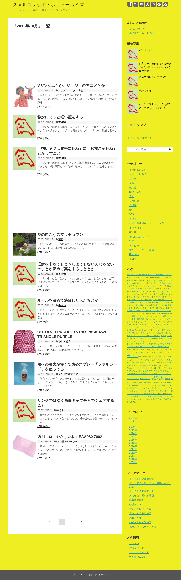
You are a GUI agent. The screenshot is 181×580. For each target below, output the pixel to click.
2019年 (133, 430)
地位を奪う (145, 90)
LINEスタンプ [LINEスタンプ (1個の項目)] (150, 280)
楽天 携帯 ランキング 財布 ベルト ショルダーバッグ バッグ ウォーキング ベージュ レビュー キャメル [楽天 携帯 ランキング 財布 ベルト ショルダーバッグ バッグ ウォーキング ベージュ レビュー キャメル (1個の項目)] (149, 388)
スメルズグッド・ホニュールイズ (48, 4)
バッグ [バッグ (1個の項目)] (163, 336)
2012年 (133, 452)
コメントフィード (139, 552)
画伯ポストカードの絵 (141, 33)
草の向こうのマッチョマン (60, 234)
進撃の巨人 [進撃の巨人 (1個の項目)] (155, 399)
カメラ (133, 178)
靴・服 (133, 232)
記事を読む (43, 106)
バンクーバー (146, 50)
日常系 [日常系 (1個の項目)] (167, 379)
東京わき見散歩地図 (140, 513)
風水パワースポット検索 (142, 527)
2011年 (133, 456)
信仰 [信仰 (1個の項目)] (140, 356)
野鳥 (131, 241)
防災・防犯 (135, 192)
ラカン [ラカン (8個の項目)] (132, 356)
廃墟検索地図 (136, 500)
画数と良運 (135, 518)
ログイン (134, 543)
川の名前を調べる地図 (141, 495)
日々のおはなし (137, 169)
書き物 (62, 122)
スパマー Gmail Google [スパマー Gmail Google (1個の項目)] (160, 313)
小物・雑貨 (64, 341)
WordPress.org (137, 556)
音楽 (131, 196)
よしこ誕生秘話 (137, 28)
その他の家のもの (68, 374)
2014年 (133, 446)
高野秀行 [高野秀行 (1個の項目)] (132, 402)
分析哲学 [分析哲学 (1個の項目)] (142, 365)
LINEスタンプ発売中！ (139, 138)
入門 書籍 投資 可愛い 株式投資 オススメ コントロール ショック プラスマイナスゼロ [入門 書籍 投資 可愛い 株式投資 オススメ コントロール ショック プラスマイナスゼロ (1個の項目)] (149, 362)
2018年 (133, 433)
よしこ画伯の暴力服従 (141, 479)
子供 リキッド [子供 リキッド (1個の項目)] (145, 379)
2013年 (133, 449)
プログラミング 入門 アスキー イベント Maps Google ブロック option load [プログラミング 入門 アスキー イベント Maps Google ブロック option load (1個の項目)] (149, 346)
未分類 (133, 259)
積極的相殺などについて (152, 77)
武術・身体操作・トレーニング (146, 223)
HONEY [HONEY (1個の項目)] (141, 280)
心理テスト (135, 504)
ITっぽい (134, 254)
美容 (131, 183)
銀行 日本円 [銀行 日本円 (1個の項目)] (164, 399)
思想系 (133, 205)
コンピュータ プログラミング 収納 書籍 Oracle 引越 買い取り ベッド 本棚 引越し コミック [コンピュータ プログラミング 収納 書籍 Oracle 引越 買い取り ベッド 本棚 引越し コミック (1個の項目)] (150, 305)
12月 (134, 421)
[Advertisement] (39, 56)
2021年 (133, 418)
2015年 (133, 443)
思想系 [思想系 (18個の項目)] (157, 377)
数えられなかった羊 (140, 509)
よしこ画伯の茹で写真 (141, 491)
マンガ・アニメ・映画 (70, 90)
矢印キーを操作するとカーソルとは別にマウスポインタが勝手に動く (155, 67)
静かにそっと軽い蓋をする (60, 117)
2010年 (133, 459)
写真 (60, 239)
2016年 (133, 439)
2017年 (133, 436)
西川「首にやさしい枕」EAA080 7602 (69, 437)
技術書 (133, 187)
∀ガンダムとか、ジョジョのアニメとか (71, 86)
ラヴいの (134, 201)
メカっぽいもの (137, 174)
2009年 (133, 462)
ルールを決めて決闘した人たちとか (67, 300)
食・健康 (134, 245)
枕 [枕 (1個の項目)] (131, 382)
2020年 (133, 427)
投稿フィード (136, 548)
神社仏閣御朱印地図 (140, 522)
